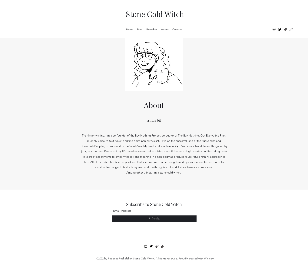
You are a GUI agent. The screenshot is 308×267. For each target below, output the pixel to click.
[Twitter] (280, 29)
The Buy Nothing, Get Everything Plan (201, 135)
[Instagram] (274, 29)
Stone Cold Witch (155, 14)
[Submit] (154, 218)
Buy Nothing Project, (148, 135)
